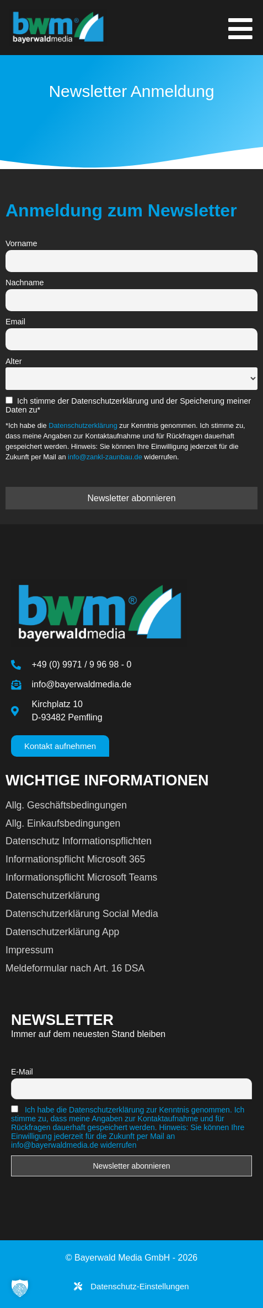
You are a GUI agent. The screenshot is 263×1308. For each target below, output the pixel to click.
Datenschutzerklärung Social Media (82, 913)
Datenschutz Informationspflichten (79, 840)
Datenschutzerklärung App (62, 931)
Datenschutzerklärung (83, 425)
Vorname (21, 243)
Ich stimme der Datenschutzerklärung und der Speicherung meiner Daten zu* (128, 405)
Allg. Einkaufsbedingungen (63, 823)
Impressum (29, 950)
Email (15, 321)
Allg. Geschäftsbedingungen (66, 805)
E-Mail (22, 1071)
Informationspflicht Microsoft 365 (75, 859)
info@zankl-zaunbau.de (105, 457)
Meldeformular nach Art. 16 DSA (75, 968)
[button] (20, 1288)
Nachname (25, 282)
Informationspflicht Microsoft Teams (81, 877)
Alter (14, 361)
